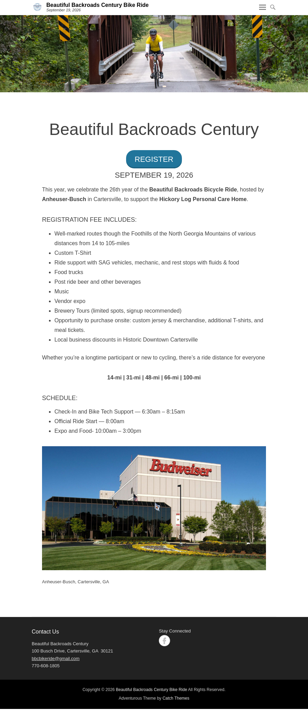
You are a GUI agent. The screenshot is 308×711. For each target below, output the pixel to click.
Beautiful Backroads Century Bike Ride (98, 5)
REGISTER (154, 159)
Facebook (164, 640)
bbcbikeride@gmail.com (56, 658)
